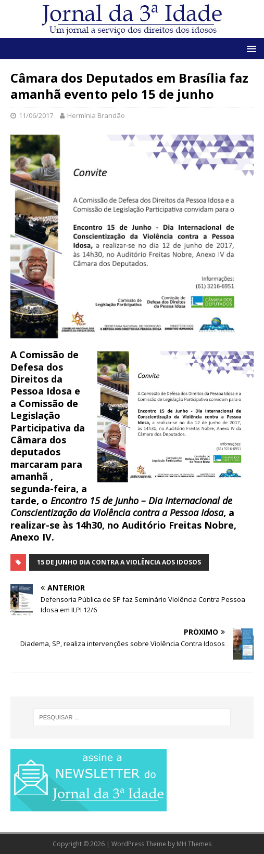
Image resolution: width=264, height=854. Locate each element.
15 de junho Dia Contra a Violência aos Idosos (119, 562)
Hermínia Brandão (96, 115)
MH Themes (194, 843)
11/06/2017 (36, 115)
